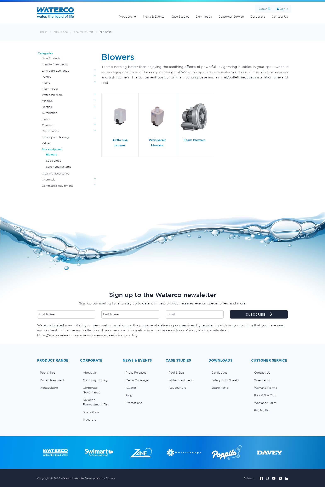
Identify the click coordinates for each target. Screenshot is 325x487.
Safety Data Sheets (225, 380)
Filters (46, 82)
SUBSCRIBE (259, 315)
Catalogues (219, 372)
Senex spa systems (58, 166)
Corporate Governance (91, 390)
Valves (46, 143)
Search (263, 8)
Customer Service (231, 16)
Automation (49, 112)
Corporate (257, 16)
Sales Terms (262, 380)
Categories (45, 53)
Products (125, 16)
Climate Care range (54, 64)
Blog (129, 395)
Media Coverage (137, 380)
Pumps (46, 76)
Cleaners (47, 125)
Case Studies (180, 16)
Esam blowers (195, 140)
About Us (90, 372)
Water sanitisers (52, 94)
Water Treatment (52, 380)
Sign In (284, 8)
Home (43, 32)
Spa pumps (53, 160)
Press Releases (136, 372)
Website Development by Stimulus (95, 478)
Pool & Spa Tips (265, 395)
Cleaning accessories (55, 173)
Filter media (50, 88)
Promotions (134, 402)
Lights (46, 119)
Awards (131, 387)
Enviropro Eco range (55, 70)
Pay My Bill (261, 410)
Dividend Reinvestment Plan (96, 402)
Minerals (47, 100)
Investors (89, 419)
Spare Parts (219, 387)
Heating (47, 106)
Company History (95, 380)
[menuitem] (55, 372)
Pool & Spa (60, 32)
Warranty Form (265, 402)
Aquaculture (49, 387)
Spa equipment (83, 32)
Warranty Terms (265, 387)
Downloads (204, 16)
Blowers (105, 32)
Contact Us (280, 16)
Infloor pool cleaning (55, 137)
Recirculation (50, 131)
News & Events (153, 16)
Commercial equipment (57, 185)
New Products (51, 58)
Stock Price (91, 412)
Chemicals (48, 179)
